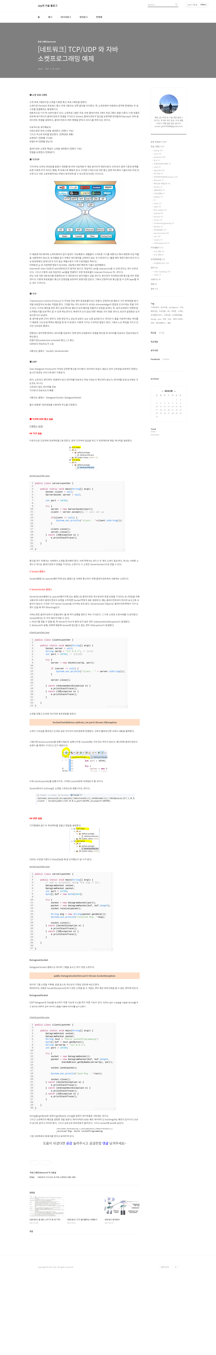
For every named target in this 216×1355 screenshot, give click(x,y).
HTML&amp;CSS (162, 243)
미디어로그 (66, 17)
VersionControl (161, 233)
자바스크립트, (178, 319)
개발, (169, 323)
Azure (157, 203)
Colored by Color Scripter (113, 549)
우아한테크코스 (161, 263)
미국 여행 (159, 254)
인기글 (161, 332)
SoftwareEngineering (164, 223)
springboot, (174, 307)
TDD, (170, 319)
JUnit (157, 167)
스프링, (180, 311)
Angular (158, 196)
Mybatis (158, 226)
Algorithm (159, 170)
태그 (50, 17)
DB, (168, 311)
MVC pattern (160, 210)
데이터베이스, (161, 323)
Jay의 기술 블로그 (47, 5)
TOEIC (157, 275)
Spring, (154, 319)
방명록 (99, 17)
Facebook (155, 359)
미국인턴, (167, 315)
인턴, (165, 319)
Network (159, 180)
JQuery (158, 239)
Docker (158, 186)
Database (159, 157)
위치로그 (83, 17)
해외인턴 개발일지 (162, 183)
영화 (154, 284)
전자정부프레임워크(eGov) (166, 177)
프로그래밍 (157, 146)
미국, (182, 307)
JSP (157, 236)
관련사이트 (165, 1344)
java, (160, 319)
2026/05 (168, 390)
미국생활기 (157, 247)
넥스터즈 (158, 173)
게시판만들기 (160, 229)
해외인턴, (154, 311)
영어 (154, 267)
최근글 (153, 332)
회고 (157, 160)
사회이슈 (155, 279)
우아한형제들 (158, 259)
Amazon (158, 216)
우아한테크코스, (157, 315)
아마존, (174, 311)
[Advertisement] (84, 603)
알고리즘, (164, 307)
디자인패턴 (159, 193)
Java (157, 153)
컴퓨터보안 (159, 190)
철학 (154, 288)
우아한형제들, (177, 315)
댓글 (31, 1308)
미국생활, (162, 311)
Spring (158, 150)
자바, (153, 323)
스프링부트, (155, 307)
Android (158, 213)
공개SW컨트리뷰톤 (162, 163)
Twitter (166, 359)
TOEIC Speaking (162, 271)
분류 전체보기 (159, 141)
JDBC (157, 206)
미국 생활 (159, 251)
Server (158, 220)
